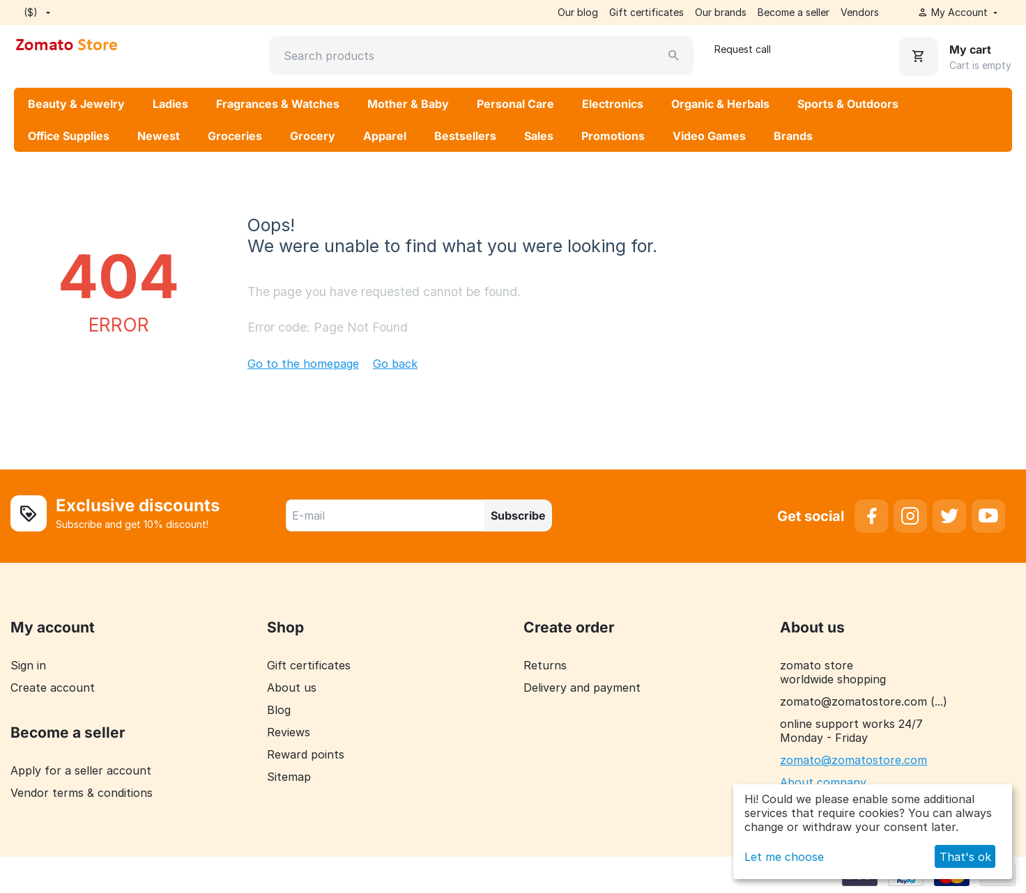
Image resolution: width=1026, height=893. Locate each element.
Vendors (860, 12)
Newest (158, 136)
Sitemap (289, 777)
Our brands (720, 12)
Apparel (384, 136)
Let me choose (784, 857)
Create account (52, 687)
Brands (793, 136)
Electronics (612, 104)
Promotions (613, 136)
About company (823, 782)
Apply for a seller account (80, 770)
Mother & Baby (408, 104)
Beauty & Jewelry (76, 104)
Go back (395, 364)
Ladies (170, 104)
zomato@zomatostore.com (853, 760)
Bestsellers (465, 136)
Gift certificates (646, 12)
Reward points (305, 754)
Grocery (312, 136)
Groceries (235, 136)
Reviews (288, 732)
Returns (545, 665)
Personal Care (515, 104)
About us (291, 687)
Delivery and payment (582, 687)
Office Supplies (68, 136)
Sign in (28, 665)
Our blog (578, 12)
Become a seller (793, 12)
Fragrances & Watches (277, 104)
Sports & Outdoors (847, 104)
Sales (538, 136)
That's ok (965, 857)
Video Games (709, 136)
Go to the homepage (303, 364)
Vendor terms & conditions (81, 793)
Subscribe (518, 515)
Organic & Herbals (720, 104)
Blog (279, 710)
